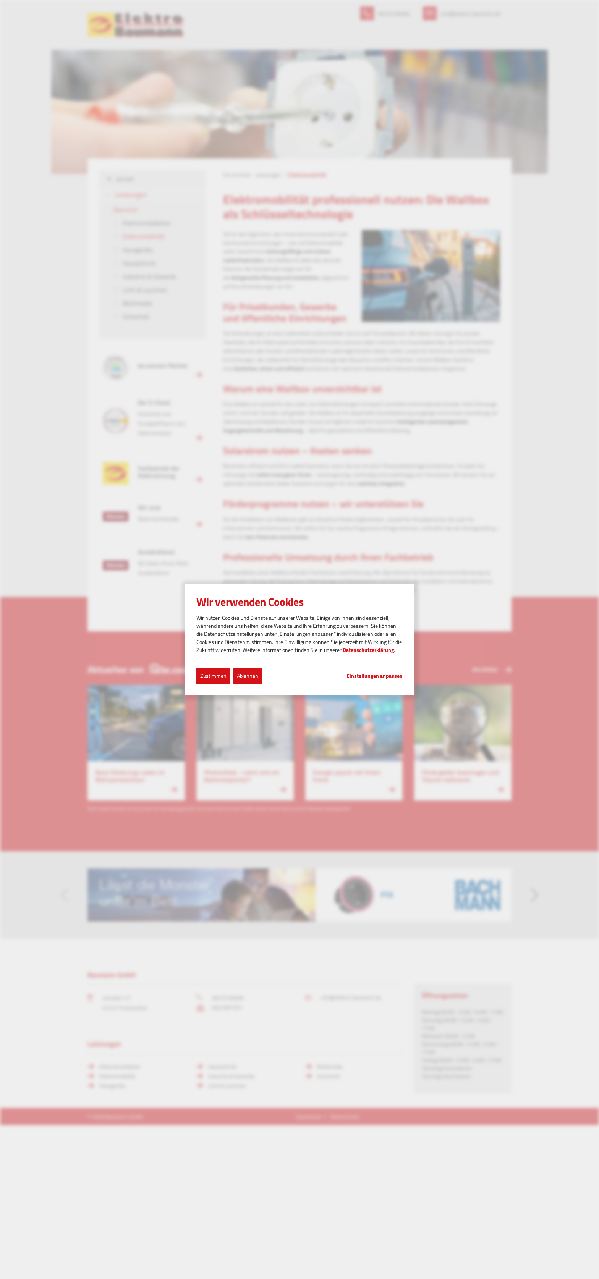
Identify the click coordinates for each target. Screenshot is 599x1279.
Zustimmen (213, 676)
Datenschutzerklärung (368, 650)
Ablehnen (247, 676)
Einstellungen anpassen (374, 676)
